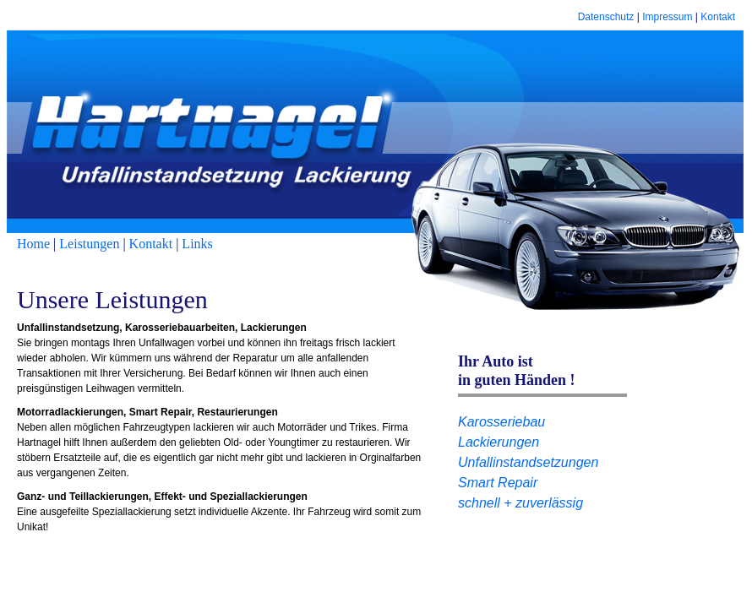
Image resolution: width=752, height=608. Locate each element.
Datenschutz (606, 17)
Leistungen (89, 243)
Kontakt (717, 17)
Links (197, 243)
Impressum (667, 17)
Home (33, 243)
